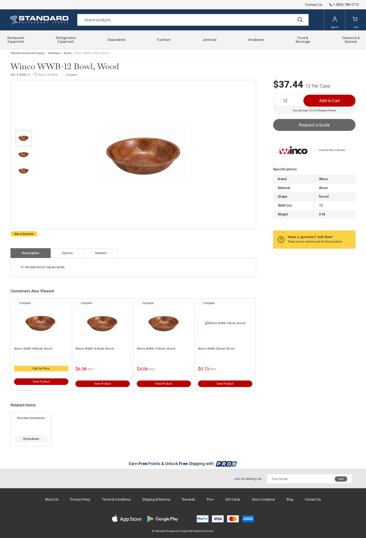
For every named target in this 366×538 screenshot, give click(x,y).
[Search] (193, 20)
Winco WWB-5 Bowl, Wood (216, 348)
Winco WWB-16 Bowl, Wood (94, 348)
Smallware (54, 53)
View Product (41, 381)
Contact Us (313, 5)
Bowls (67, 53)
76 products (31, 439)
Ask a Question (24, 234)
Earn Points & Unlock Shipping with (183, 463)
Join (341, 479)
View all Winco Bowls (332, 150)
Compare (71, 74)
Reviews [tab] (100, 253)
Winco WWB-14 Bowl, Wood (156, 348)
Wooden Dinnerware (31, 418)
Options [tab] (67, 253)
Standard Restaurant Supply (27, 53)
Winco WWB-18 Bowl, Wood (33, 348)
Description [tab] (30, 253)
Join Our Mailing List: (248, 479)
